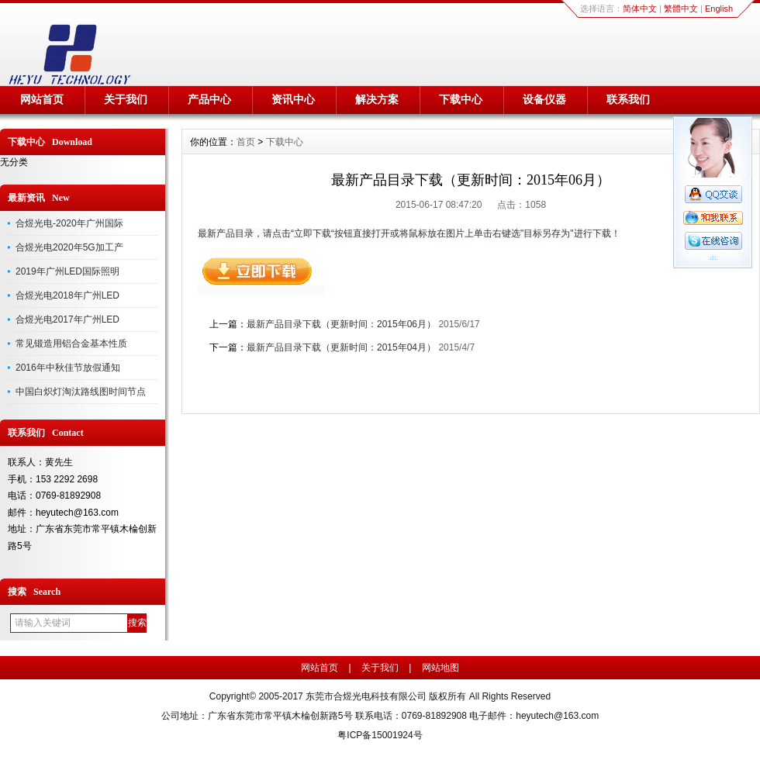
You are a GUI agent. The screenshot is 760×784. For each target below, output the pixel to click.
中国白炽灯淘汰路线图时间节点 (81, 391)
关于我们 (125, 99)
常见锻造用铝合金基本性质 (71, 343)
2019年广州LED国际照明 (67, 271)
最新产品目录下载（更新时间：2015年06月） (341, 324)
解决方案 (377, 99)
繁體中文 (681, 8)
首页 (246, 141)
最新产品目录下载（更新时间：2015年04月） (341, 347)
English (719, 8)
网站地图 (440, 667)
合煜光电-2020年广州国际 (69, 223)
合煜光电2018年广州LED (67, 295)
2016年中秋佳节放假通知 (68, 367)
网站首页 (42, 99)
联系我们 (628, 99)
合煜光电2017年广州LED (67, 319)
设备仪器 (544, 99)
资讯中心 (293, 99)
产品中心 (209, 99)
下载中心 (460, 99)
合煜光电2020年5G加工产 (69, 247)
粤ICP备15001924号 (379, 735)
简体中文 (640, 8)
